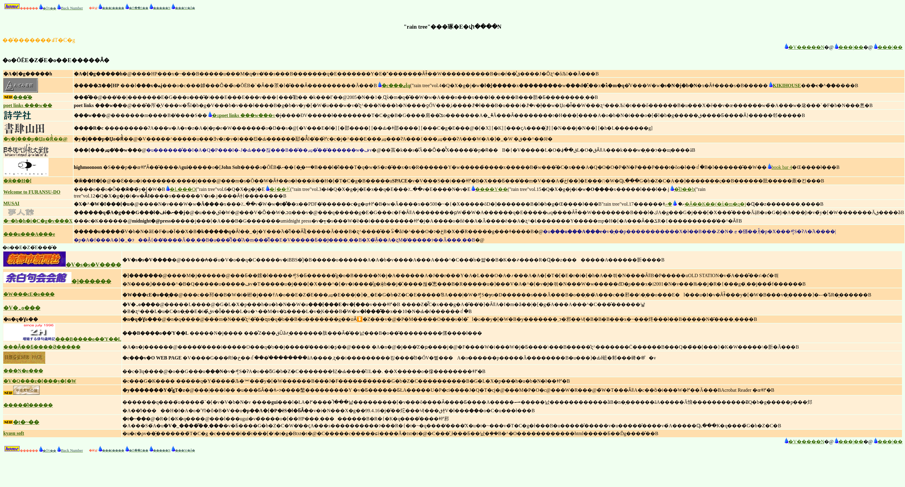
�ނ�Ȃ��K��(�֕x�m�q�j (705, 204)
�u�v (241, 115)
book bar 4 (779, 167)
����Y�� (489, 189)
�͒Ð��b (682, 189)
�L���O (180, 189)
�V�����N (804, 47)
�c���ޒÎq (393, 85)
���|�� (848, 47)
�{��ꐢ (277, 189)
